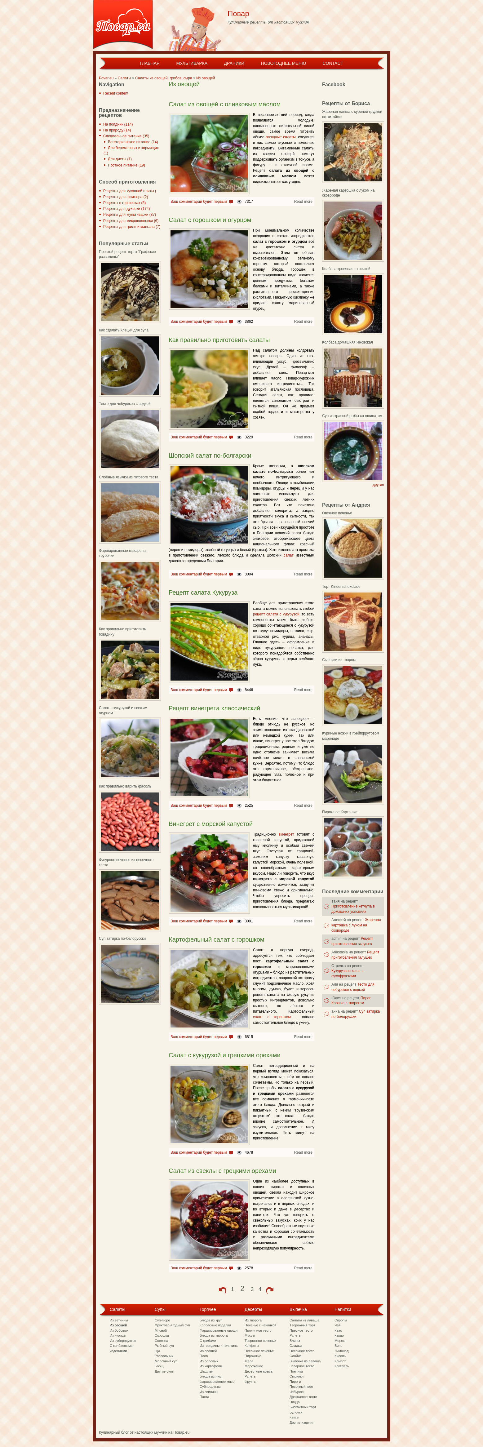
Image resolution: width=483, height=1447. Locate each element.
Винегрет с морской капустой (211, 823)
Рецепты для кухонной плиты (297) (133, 191)
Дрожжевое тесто (303, 1397)
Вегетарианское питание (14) (133, 142)
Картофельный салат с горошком (216, 939)
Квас (338, 1330)
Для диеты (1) (120, 159)
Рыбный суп (164, 1345)
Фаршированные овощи (218, 1330)
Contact (332, 63)
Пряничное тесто (258, 1330)
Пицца (295, 1402)
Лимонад (342, 1351)
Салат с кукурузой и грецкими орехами (225, 1055)
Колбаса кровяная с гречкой (346, 269)
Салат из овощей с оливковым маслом (225, 104)
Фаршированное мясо (217, 1381)
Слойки (295, 1356)
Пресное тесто (301, 1330)
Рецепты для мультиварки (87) (129, 214)
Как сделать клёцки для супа (123, 330)
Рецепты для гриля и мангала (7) (131, 226)
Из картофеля (211, 1366)
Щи (157, 1351)
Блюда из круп (211, 1320)
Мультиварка (191, 63)
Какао (339, 1335)
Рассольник (164, 1356)
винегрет (286, 834)
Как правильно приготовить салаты (219, 339)
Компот (340, 1361)
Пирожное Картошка (339, 812)
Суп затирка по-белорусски (122, 938)
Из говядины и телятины (219, 1345)
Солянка (161, 1341)
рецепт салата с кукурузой (276, 614)
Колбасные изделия (215, 1325)
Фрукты (250, 1381)
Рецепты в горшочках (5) (124, 203)
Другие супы (164, 1371)
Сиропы (341, 1320)
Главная (150, 63)
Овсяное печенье (337, 513)
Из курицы (118, 1335)
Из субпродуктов (123, 1341)
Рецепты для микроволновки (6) (130, 221)
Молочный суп (166, 1361)
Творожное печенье (260, 1341)
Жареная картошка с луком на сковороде (356, 925)
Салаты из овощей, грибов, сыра (163, 78)
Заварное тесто (302, 1366)
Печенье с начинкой (260, 1325)
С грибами (208, 1341)
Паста (204, 1397)
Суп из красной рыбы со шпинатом (352, 416)
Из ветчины (119, 1320)
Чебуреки (297, 1392)
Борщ (159, 1366)
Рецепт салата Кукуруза (203, 592)
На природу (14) (117, 130)
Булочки (296, 1412)
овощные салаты (280, 137)
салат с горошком (272, 1017)
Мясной (161, 1330)
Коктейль (342, 1366)
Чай (338, 1325)
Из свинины (209, 1392)
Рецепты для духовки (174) (126, 208)
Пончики (296, 1371)
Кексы (294, 1417)
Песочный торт (301, 1386)
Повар (238, 13)
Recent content (115, 93)
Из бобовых (119, 1330)
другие (378, 484)
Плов (204, 1356)
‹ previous (222, 1290)
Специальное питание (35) (126, 136)
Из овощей (205, 78)
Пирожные (253, 1356)
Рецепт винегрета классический (214, 708)
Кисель (340, 1356)
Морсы (340, 1341)
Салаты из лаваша (304, 1320)
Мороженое (254, 1366)
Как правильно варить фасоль (125, 786)
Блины (295, 1341)
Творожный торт (302, 1325)
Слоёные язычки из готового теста (128, 477)
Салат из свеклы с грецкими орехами (222, 1170)
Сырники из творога (339, 660)
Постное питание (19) (126, 165)
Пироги (295, 1381)
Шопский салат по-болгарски (210, 455)
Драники (234, 63)
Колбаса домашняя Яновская (347, 342)
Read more (303, 201)
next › (269, 1290)
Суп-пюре (162, 1320)
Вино (339, 1345)
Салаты (124, 78)
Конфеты (252, 1345)
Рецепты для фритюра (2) (125, 197)
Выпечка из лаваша (305, 1361)
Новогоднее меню (283, 63)
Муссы (250, 1335)
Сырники (297, 1376)
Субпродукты (210, 1386)
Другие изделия (302, 1422)
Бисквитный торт (303, 1407)
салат (289, 555)
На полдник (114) (118, 124)
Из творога (253, 1320)
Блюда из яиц (210, 1376)
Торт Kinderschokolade (341, 586)
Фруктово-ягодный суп (172, 1325)
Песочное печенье (259, 1351)
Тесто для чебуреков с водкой (125, 404)
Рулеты (250, 1376)
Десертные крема (259, 1371)
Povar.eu (106, 78)
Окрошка (162, 1335)
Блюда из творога (214, 1335)
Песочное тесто (302, 1351)
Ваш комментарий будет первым (199, 201)
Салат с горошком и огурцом (210, 219)
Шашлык (206, 1371)
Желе (249, 1361)
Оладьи (296, 1345)
